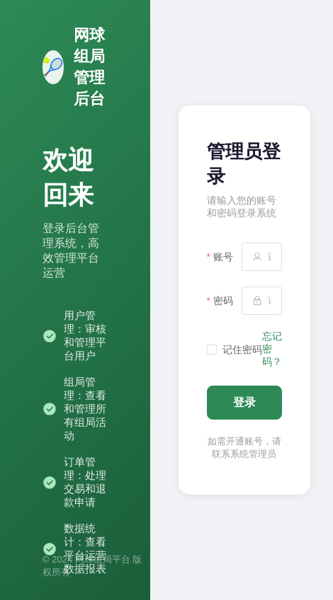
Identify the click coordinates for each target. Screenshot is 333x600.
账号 (223, 256)
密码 (223, 300)
